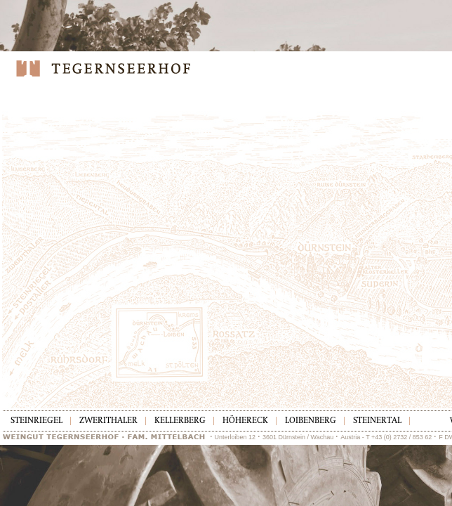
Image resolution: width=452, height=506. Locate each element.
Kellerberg (180, 421)
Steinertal (377, 421)
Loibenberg (310, 421)
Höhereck (245, 421)
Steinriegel (36, 421)
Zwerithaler (108, 421)
